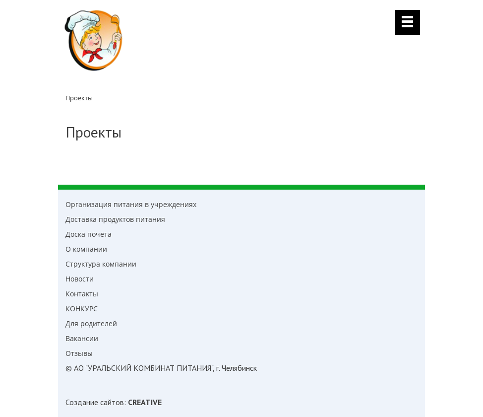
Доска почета (88, 234)
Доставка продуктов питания (115, 219)
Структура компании (100, 264)
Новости (79, 278)
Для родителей (91, 323)
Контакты (81, 293)
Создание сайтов (94, 402)
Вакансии (81, 338)
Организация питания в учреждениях (130, 204)
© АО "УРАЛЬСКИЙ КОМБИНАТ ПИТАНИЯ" (139, 368)
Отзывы (79, 353)
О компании (86, 249)
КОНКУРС (81, 308)
